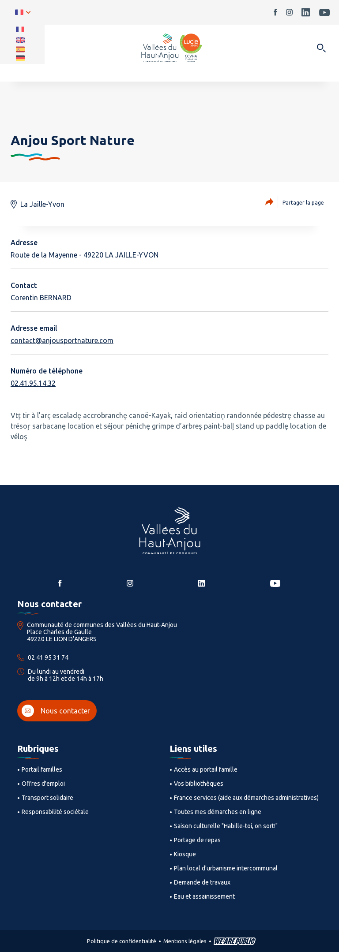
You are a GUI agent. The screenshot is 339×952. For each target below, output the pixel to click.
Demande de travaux (202, 882)
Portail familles (42, 769)
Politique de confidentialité (121, 941)
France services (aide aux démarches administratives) (246, 797)
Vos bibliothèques (198, 783)
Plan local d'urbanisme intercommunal (226, 868)
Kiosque (185, 854)
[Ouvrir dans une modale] (321, 49)
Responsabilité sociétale (55, 811)
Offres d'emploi (43, 783)
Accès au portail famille (205, 769)
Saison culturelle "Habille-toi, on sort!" (226, 825)
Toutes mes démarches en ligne (217, 811)
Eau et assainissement (204, 896)
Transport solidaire (47, 797)
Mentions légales (185, 941)
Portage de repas (197, 840)
